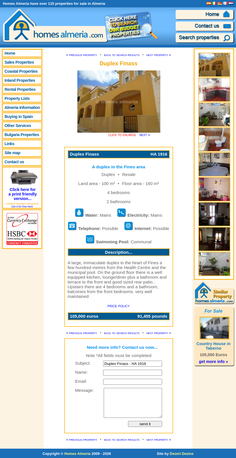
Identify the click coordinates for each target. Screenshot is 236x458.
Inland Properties (20, 80)
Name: (81, 372)
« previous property (81, 55)
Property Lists (17, 98)
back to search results (121, 55)
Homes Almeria (77, 453)
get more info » (213, 361)
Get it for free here (22, 206)
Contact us (14, 162)
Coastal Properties (21, 71)
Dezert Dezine (182, 453)
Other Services (18, 125)
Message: (84, 390)
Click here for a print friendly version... (23, 184)
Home (10, 53)
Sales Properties (19, 62)
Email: (81, 381)
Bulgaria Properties (22, 134)
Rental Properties (20, 89)
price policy (118, 305)
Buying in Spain (19, 116)
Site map (12, 152)
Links (9, 143)
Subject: (83, 363)
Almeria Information (22, 107)
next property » (158, 55)
